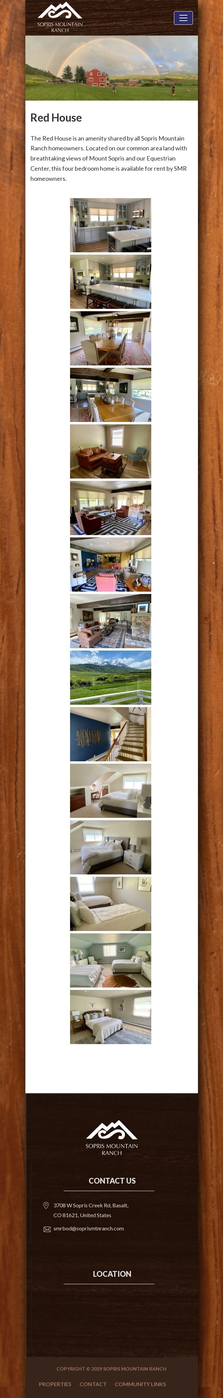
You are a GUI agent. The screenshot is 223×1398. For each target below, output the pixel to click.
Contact (93, 1384)
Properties (55, 1384)
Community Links (140, 1384)
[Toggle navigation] (183, 18)
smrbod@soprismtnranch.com (88, 1228)
